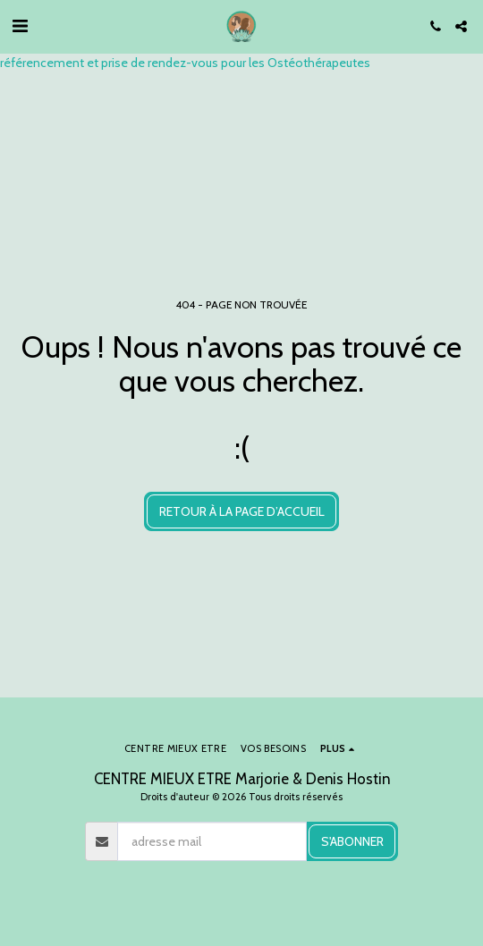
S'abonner (352, 841)
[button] (19, 26)
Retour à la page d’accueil (242, 511)
